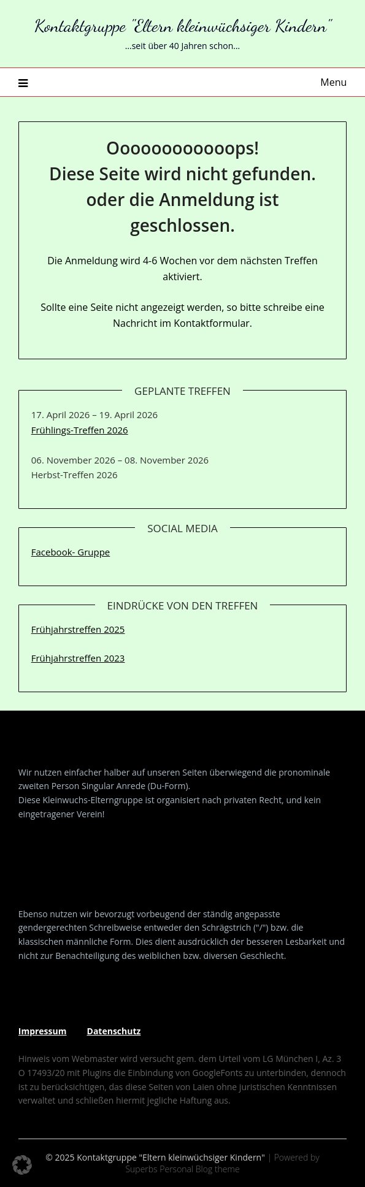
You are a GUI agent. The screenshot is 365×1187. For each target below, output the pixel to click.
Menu (333, 82)
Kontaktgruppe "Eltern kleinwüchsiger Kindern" (182, 25)
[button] (22, 1165)
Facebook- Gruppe (70, 552)
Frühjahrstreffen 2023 (78, 658)
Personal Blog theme (199, 1169)
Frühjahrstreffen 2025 (78, 629)
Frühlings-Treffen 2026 (79, 430)
